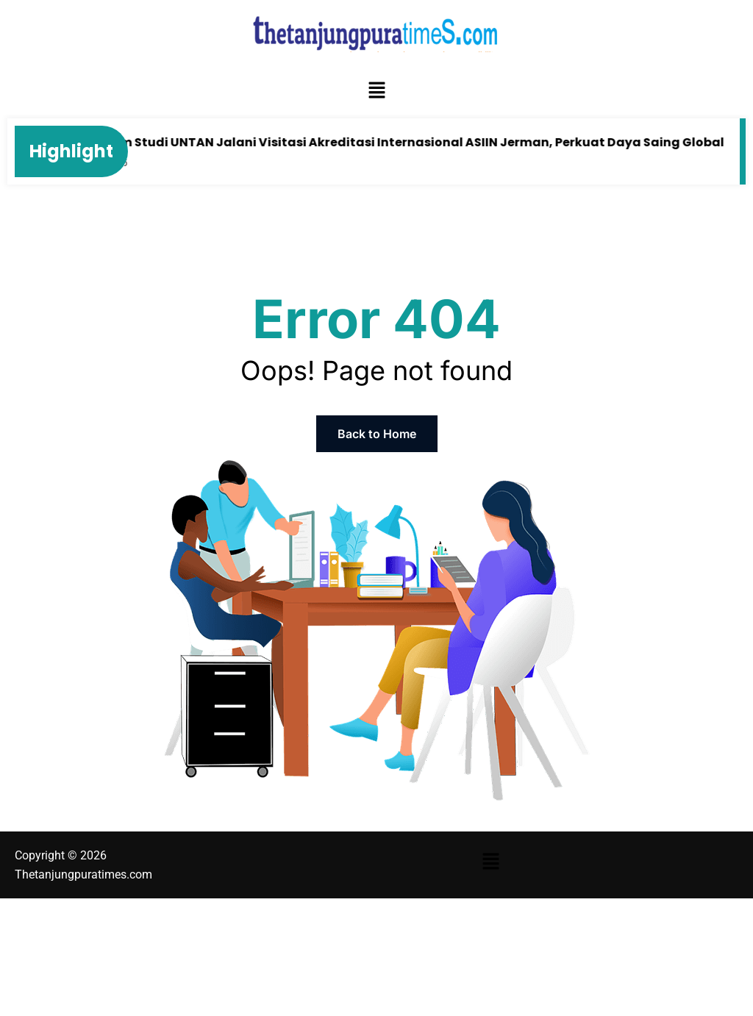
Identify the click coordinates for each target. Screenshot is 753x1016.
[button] (376, 91)
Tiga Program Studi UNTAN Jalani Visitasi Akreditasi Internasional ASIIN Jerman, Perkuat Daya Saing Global (387, 142)
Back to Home (377, 433)
